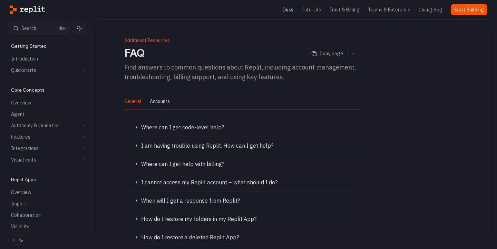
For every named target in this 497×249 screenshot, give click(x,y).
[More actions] (353, 53)
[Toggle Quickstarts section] (47, 70)
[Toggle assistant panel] (79, 28)
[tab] (133, 101)
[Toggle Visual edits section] (47, 159)
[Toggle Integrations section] (47, 148)
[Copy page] (327, 53)
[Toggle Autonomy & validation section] (47, 125)
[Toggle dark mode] (17, 240)
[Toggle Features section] (47, 136)
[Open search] (39, 28)
